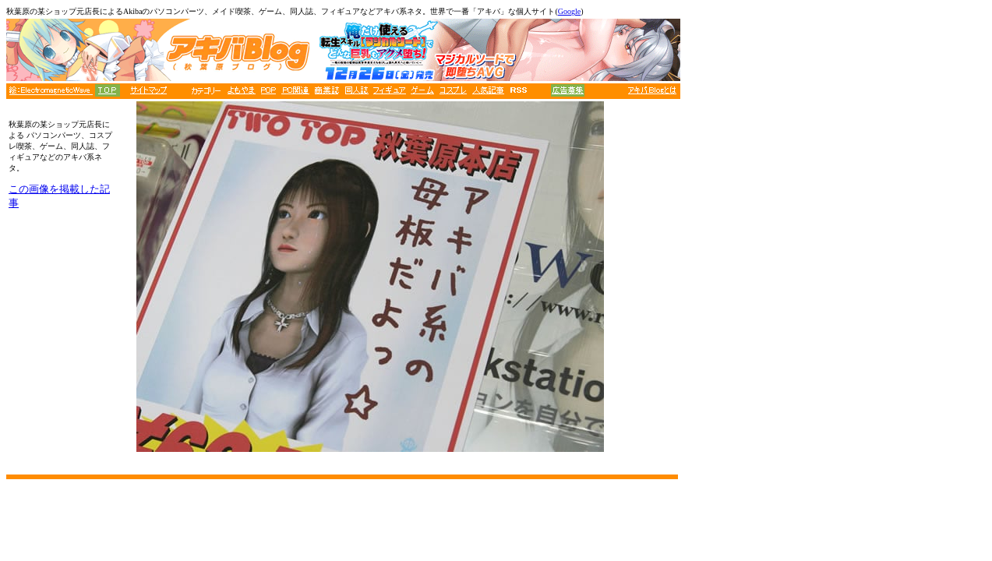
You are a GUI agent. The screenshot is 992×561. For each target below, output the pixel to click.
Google (569, 11)
